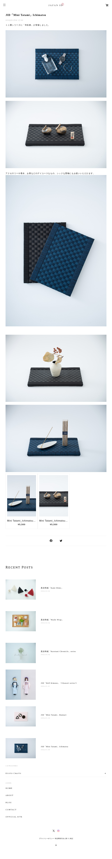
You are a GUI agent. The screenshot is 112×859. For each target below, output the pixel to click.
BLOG (9, 803)
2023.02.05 (45, 591)
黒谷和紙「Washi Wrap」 (52, 620)
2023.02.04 (45, 623)
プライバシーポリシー (46, 838)
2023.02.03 (45, 654)
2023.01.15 (45, 718)
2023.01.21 (45, 686)
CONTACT (11, 810)
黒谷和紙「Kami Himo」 (52, 588)
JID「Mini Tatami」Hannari (53, 715)
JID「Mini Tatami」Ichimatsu (26, 15)
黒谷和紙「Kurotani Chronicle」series (58, 651)
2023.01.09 (45, 750)
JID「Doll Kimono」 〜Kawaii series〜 (59, 683)
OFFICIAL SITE (14, 817)
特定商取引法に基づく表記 (64, 838)
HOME (9, 788)
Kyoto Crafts (13, 773)
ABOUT (9, 795)
